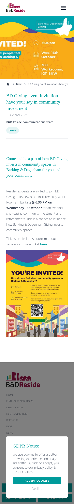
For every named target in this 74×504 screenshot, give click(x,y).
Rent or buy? (14, 407)
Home (10, 395)
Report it (12, 420)
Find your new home (20, 401)
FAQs (9, 426)
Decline (37, 488)
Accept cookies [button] (37, 480)
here (43, 244)
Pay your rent (19, 498)
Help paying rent (17, 413)
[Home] (15, 7)
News (19, 84)
